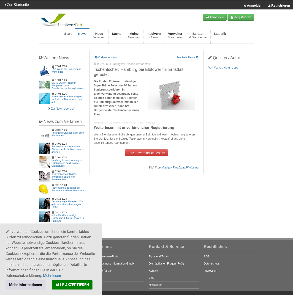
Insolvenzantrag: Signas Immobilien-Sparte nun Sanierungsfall (64, 177)
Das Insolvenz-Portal (106, 256)
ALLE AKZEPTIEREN (72, 285)
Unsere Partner (103, 270)
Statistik (220, 37)
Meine (134, 37)
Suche (116, 37)
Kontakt (153, 270)
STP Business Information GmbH (114, 263)
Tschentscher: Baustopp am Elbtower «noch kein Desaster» (68, 189)
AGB (206, 256)
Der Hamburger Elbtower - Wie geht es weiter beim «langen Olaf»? (67, 204)
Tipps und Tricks (159, 256)
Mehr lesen (52, 275)
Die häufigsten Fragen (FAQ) (166, 263)
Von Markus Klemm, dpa (223, 67)
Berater (198, 37)
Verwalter (175, 37)
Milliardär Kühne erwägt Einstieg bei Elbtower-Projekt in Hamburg (68, 218)
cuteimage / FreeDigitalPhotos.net (178, 167)
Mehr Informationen (25, 285)
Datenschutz (211, 263)
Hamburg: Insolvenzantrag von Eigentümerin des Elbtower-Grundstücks (67, 163)
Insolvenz (154, 37)
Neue (99, 37)
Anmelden (253, 6)
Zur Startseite (17, 5)
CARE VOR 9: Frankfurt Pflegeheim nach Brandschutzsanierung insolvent (68, 86)
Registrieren (279, 6)
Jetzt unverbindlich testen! (146, 153)
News (82, 37)
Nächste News (187, 57)
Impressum (210, 270)
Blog (151, 277)
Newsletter (155, 285)
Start (68, 37)
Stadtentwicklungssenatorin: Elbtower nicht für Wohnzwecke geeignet (68, 149)
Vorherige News (106, 57)
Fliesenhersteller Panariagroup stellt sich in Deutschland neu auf (67, 99)
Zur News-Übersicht (63, 108)
